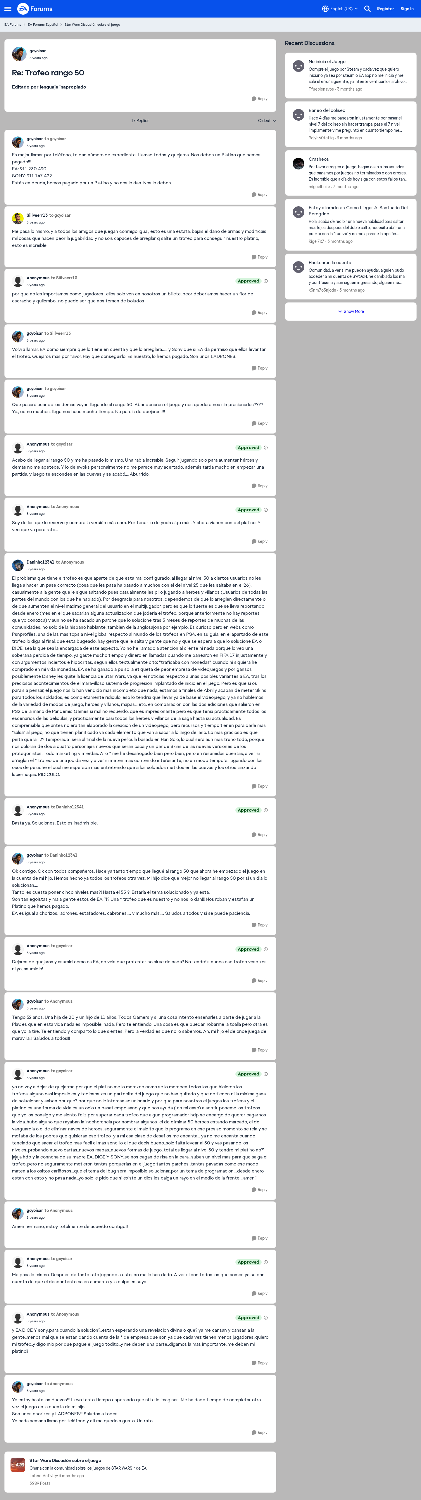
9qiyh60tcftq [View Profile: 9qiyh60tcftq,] (321, 138)
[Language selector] (340, 9)
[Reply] (260, 99)
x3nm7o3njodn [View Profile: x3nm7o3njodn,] (322, 290)
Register (385, 8)
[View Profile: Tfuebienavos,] (298, 66)
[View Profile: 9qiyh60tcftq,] (298, 115)
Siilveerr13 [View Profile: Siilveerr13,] (37, 215)
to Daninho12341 (67, 807)
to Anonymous (65, 506)
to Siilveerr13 (64, 277)
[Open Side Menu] (7, 8)
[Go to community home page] (35, 9)
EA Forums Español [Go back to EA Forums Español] (43, 24)
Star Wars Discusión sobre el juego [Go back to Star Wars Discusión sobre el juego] (92, 24)
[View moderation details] (266, 281)
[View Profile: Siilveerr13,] (18, 218)
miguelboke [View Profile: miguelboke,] (319, 186)
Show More (351, 311)
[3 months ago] (348, 89)
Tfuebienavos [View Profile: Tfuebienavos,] (321, 89)
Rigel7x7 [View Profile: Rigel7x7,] (316, 241)
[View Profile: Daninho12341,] (18, 565)
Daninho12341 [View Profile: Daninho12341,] (40, 562)
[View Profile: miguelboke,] (298, 163)
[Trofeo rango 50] (39, 57)
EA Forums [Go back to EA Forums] (12, 24)
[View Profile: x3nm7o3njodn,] (298, 267)
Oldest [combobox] (267, 121)
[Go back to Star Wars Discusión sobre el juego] (88, 1461)
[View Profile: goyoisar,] (19, 54)
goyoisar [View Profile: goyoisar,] (38, 50)
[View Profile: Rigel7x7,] (298, 212)
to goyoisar (55, 138)
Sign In (407, 8)
